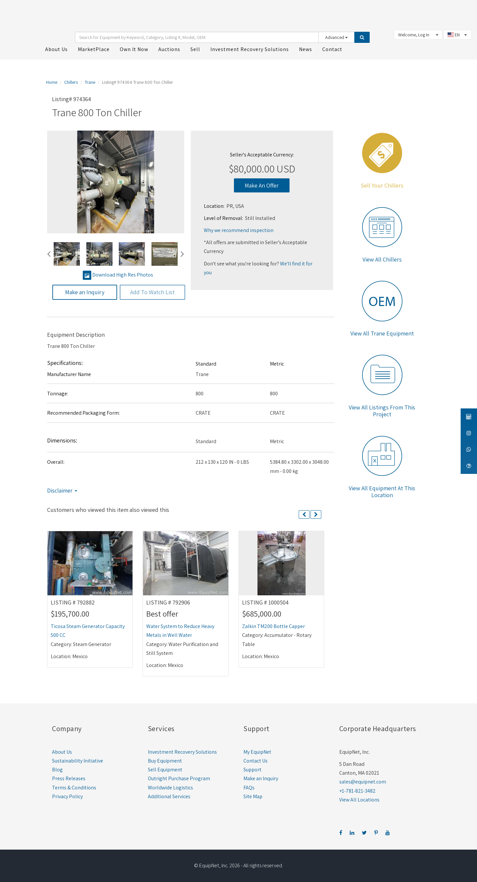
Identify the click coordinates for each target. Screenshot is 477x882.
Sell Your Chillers (382, 184)
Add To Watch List (152, 291)
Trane (90, 81)
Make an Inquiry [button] (84, 291)
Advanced (336, 37)
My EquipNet (257, 750)
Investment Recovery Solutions (182, 750)
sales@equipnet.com (362, 781)
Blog (57, 768)
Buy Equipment (165, 759)
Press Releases (68, 777)
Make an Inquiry (260, 777)
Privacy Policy (67, 795)
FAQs (249, 786)
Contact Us (255, 759)
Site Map (252, 795)
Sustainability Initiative (77, 759)
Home (51, 81)
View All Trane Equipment (382, 332)
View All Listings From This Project (382, 410)
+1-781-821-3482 (357, 789)
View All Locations (359, 798)
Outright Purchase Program (179, 777)
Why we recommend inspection (239, 229)
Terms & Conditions (74, 786)
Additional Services (169, 795)
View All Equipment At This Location (382, 490)
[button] (49, 253)
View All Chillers (382, 258)
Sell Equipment (165, 768)
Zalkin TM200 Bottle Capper (273, 625)
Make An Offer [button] (262, 184)
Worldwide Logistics (170, 786)
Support (252, 768)
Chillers (71, 81)
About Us (62, 750)
